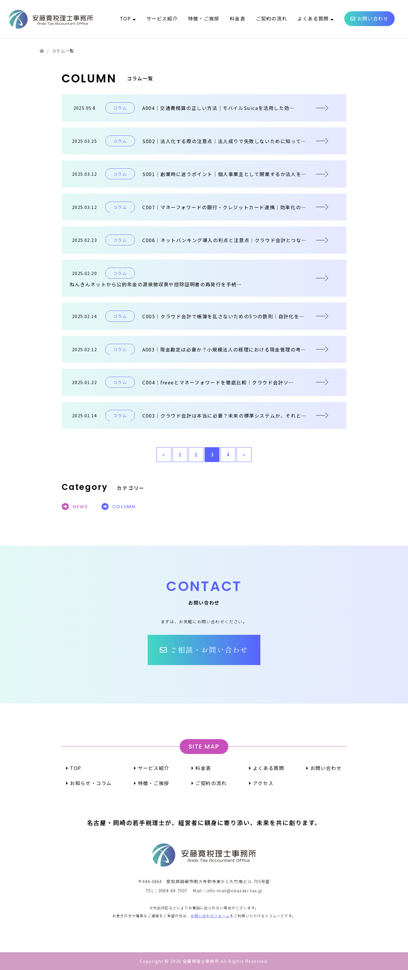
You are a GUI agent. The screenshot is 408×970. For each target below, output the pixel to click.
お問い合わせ (324, 767)
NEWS (75, 506)
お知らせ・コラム (89, 783)
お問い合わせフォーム (210, 915)
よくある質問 (266, 767)
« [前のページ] (163, 454)
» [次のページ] (244, 454)
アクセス (261, 783)
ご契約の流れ (209, 783)
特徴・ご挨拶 (151, 783)
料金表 (201, 767)
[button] (204, 650)
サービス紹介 (151, 767)
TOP (73, 767)
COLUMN (118, 506)
